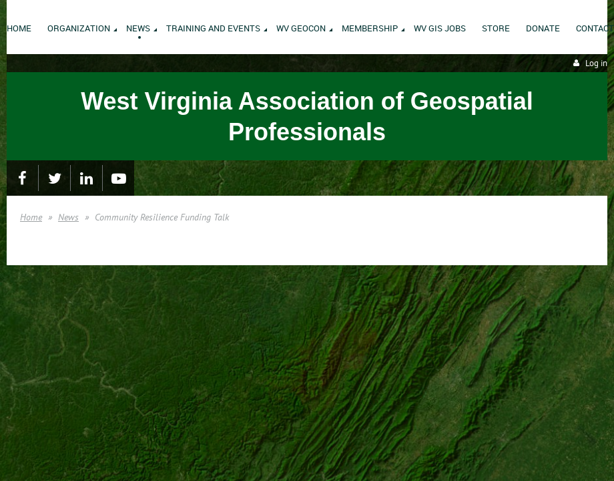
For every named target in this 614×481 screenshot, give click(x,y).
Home (31, 217)
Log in (596, 63)
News (68, 217)
